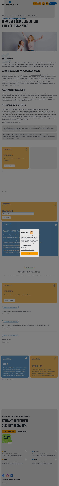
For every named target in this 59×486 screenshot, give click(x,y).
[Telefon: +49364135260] (6, 455)
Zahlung (50, 99)
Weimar (11, 136)
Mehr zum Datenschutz (26, 245)
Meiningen (5, 136)
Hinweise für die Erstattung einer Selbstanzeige (14, 18)
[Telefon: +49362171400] (36, 464)
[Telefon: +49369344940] (36, 455)
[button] (47, 4)
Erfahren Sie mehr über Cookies (27, 249)
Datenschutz (12, 479)
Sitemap (18, 479)
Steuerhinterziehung (42, 62)
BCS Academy (5, 16)
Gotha (16, 136)
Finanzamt (32, 111)
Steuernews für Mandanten (18, 16)
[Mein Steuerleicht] (43, 4)
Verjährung (15, 85)
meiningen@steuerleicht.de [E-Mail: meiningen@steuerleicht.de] (48, 455)
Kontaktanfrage (9, 138)
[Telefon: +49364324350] (6, 464)
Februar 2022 (31, 16)
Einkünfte (50, 116)
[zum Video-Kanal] (39, 4)
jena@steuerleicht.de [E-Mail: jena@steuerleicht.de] (16, 455)
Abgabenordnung (35, 75)
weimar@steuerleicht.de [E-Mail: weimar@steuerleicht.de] (17, 463)
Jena (46, 134)
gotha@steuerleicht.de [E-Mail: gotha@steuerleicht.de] (46, 463)
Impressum (5, 479)
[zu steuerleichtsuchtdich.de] (35, 4)
